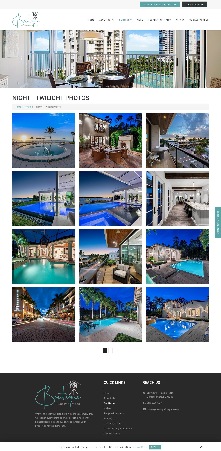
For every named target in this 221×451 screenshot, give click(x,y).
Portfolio (28, 106)
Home (18, 106)
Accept (155, 447)
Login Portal (194, 4)
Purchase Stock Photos (160, 4)
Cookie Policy (140, 447)
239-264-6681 (154, 402)
